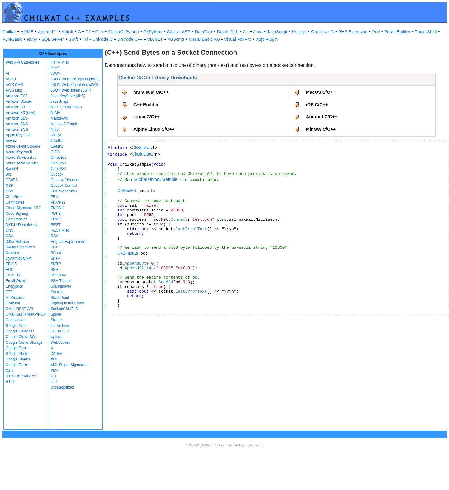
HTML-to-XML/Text (21, 376)
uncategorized (62, 387)
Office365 (59, 157)
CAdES (12, 180)
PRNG (56, 219)
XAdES (57, 353)
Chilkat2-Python (123, 31)
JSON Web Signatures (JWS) (75, 84)
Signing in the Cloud (67, 303)
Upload (56, 337)
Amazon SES (17, 118)
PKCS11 (58, 208)
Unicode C (102, 39)
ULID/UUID (60, 331)
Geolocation (15, 320)
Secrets (57, 292)
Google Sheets (18, 359)
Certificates (15, 202)
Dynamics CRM (18, 258)
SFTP (55, 258)
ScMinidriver (61, 286)
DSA (9, 236)
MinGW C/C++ (321, 129)
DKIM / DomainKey (21, 225)
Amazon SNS (17, 124)
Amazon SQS (17, 129)
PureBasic (12, 39)
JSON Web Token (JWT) (71, 90)
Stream (57, 320)
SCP (54, 247)
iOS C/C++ (317, 104)
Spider (56, 314)
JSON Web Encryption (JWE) (75, 79)
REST (56, 225)
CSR (9, 185)
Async (11, 141)
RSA (54, 236)
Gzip (9, 370)
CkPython (152, 31)
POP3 (56, 213)
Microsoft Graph (64, 124)
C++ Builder (146, 104)
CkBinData (142, 154)
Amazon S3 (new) (20, 113)
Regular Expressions (68, 241)
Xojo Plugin (267, 39)
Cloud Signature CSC (23, 208)
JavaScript (277, 31)
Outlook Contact (64, 185)
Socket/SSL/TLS (64, 309)
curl (54, 381)
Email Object (16, 281)
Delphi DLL (227, 31)
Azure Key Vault (19, 152)
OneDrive (59, 163)
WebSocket (60, 342)
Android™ (47, 31)
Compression (17, 219)
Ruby (32, 39)
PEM (55, 197)
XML (54, 359)
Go (246, 31)
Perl (376, 31)
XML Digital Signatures (70, 365)
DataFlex (203, 31)
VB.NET (155, 39)
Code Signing (17, 213)
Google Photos (18, 353)
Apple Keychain (18, 135)
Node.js (299, 31)
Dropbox (13, 253)
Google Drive (16, 348)
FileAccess (15, 297)
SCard (56, 253)
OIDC (55, 152)
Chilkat (9, 31)
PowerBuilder (397, 31)
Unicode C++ (130, 39)
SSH (54, 269)
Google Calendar (20, 331)
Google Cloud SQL (21, 337)
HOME (26, 31)
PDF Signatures (64, 191)
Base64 (12, 169)
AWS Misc (14, 90)
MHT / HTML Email (66, 107)
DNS (9, 230)
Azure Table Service (22, 163)
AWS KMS (14, 84)
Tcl (85, 39)
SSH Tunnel (61, 281)
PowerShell (426, 31)
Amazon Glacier (19, 101)
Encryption (14, 286)
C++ (99, 31)
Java (257, 31)
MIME (55, 113)
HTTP (10, 381)
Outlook (57, 174)
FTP (9, 292)
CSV (9, 191)
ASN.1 (11, 79)
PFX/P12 (58, 202)
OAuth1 (57, 141)
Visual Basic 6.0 (204, 39)
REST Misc (60, 230)
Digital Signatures (20, 247)
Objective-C (322, 31)
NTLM (56, 135)
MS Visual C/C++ (151, 92)
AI (7, 73)
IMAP (55, 68)
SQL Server (53, 39)
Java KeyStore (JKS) (68, 96)
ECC (9, 269)
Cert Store (14, 197)
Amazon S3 (15, 107)
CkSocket (141, 147)
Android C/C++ (321, 116)
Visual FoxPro (237, 39)
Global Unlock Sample (156, 179)
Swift (73, 39)
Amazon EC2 (17, 96)
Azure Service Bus (21, 157)
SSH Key (58, 275)
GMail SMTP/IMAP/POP (26, 314)
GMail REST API (19, 309)
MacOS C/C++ (320, 92)
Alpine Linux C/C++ (153, 129)
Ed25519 (13, 275)
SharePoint (60, 297)
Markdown (59, 118)
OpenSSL (59, 169)
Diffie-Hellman (17, 241)
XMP (55, 370)
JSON (56, 73)
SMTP (56, 264)
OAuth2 (57, 146)
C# (88, 31)
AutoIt (67, 31)
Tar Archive (60, 325)
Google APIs (16, 325)
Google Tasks (17, 365)
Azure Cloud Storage (23, 146)
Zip (53, 376)
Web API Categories (22, 62)
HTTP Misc (60, 62)
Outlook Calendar (65, 180)
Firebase (13, 303)
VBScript (175, 39)
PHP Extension (353, 31)
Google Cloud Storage (24, 342)
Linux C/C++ (146, 116)
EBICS (11, 264)
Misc (54, 129)
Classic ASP (178, 31)
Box (9, 174)
